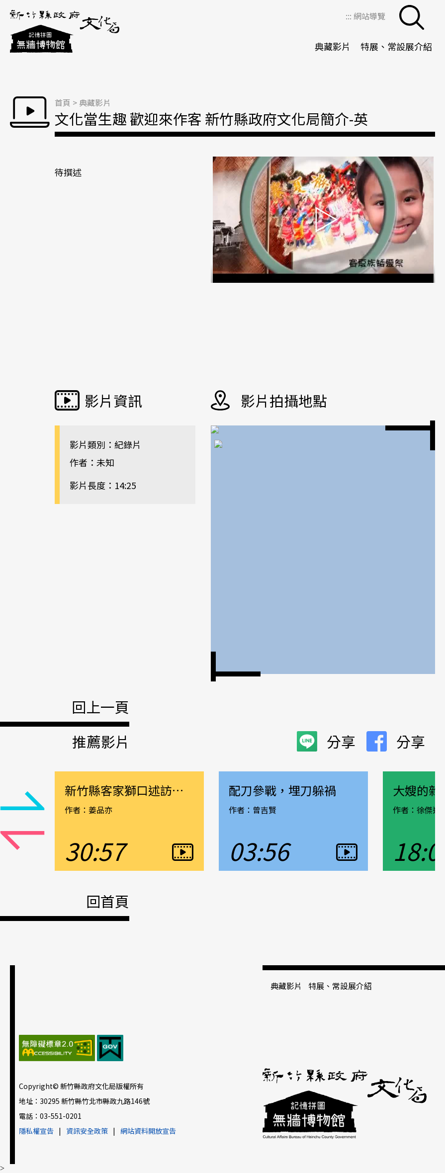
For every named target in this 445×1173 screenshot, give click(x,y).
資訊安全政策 (87, 1131)
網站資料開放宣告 (148, 1131)
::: (350, 16)
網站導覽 (369, 16)
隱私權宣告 (36, 1131)
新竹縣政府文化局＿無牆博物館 (64, 32)
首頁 (63, 102)
